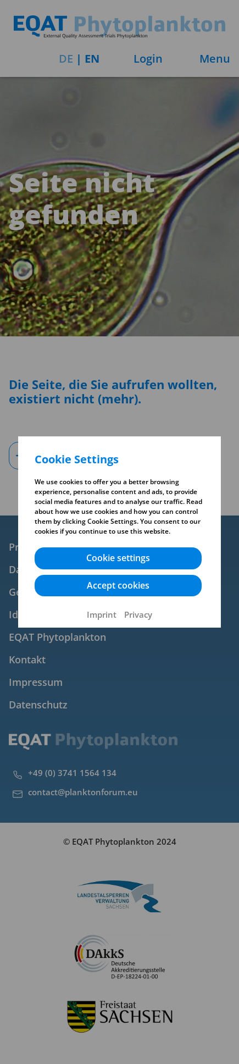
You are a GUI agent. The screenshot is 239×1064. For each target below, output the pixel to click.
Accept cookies (118, 585)
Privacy (138, 614)
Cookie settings (118, 558)
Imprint (101, 614)
